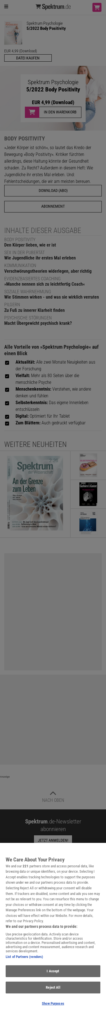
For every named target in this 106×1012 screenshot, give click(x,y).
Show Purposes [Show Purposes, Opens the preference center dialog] (53, 1006)
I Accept (53, 973)
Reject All (53, 990)
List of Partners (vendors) (24, 959)
